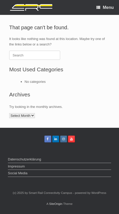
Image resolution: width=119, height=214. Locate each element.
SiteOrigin (56, 203)
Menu (105, 7)
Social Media (17, 173)
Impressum (16, 166)
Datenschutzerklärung (24, 159)
